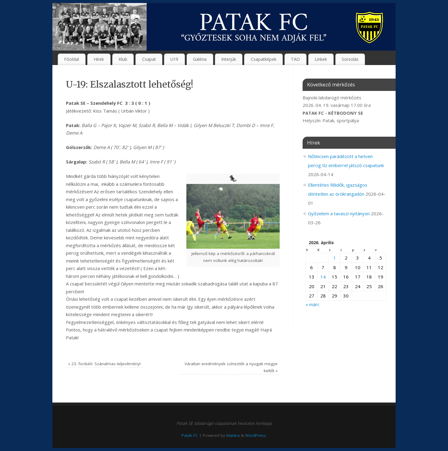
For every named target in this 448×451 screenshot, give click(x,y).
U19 (174, 59)
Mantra (233, 435)
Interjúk (228, 59)
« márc (312, 304)
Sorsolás (350, 59)
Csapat (149, 59)
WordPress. (256, 435)
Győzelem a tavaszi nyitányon (339, 213)
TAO (295, 59)
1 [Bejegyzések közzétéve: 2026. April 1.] (334, 258)
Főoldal (71, 59)
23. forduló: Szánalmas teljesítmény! (104, 363)
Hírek (99, 59)
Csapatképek (263, 59)
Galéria (200, 59)
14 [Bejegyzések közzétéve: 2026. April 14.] (323, 277)
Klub (123, 59)
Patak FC (190, 435)
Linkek (321, 59)
